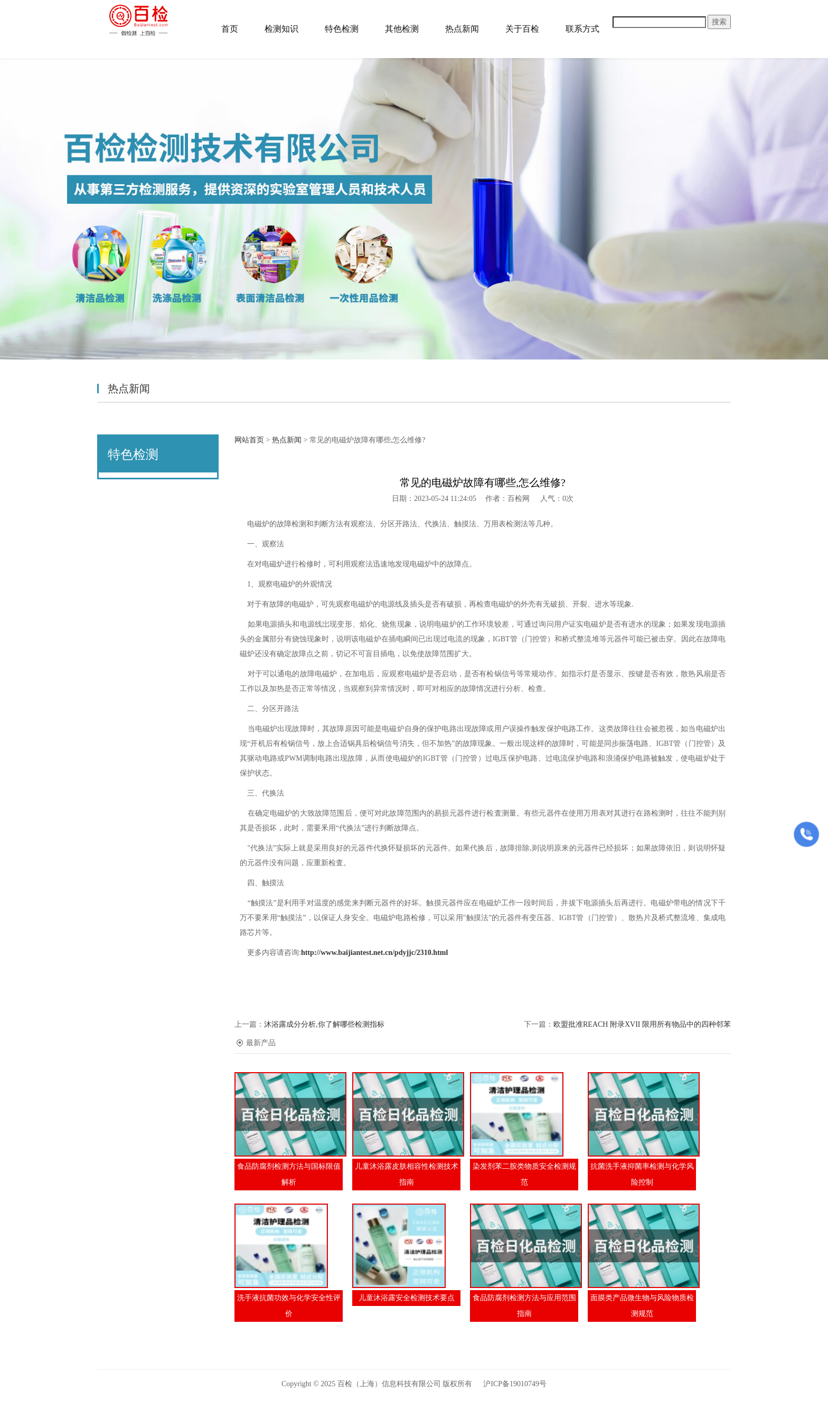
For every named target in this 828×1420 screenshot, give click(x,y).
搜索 (719, 22)
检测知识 (281, 28)
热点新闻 (462, 28)
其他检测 (402, 28)
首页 (229, 28)
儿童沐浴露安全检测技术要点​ (407, 1298)
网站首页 (249, 440)
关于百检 (522, 28)
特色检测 (342, 28)
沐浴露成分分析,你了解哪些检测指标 (324, 1024)
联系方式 (582, 28)
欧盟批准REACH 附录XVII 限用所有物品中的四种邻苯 (642, 1024)
